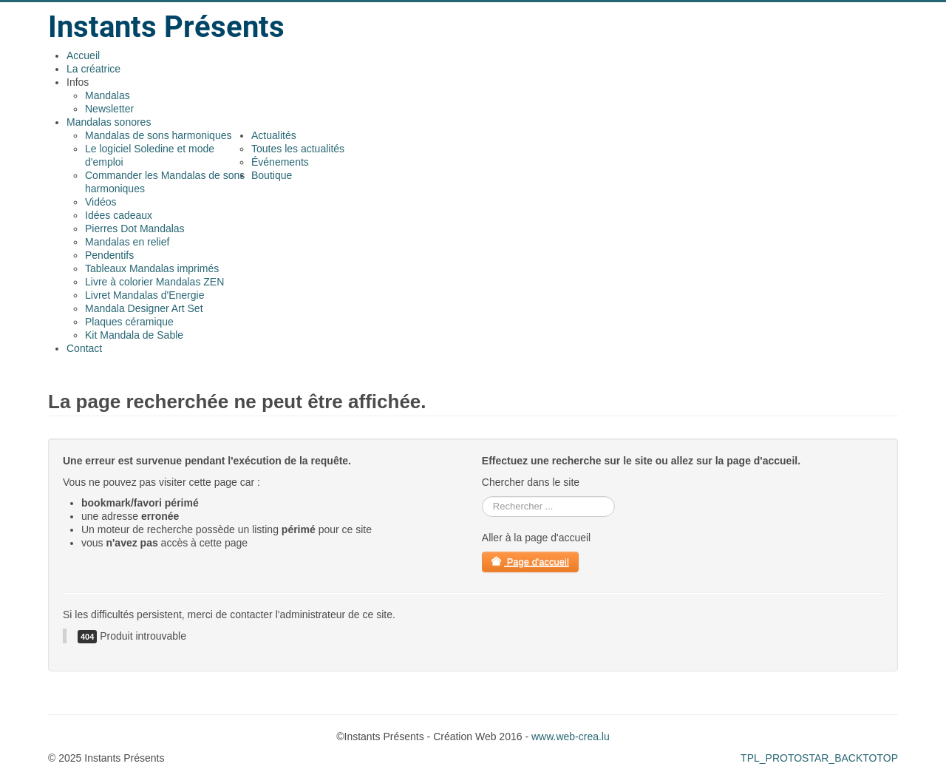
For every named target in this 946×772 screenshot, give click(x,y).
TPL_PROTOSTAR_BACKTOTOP (819, 758)
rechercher (482, 496)
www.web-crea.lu (570, 736)
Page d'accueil (530, 561)
